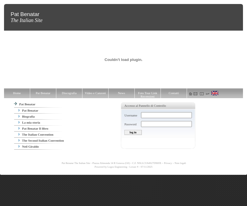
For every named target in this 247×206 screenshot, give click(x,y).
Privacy (168, 163)
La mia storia (29, 122)
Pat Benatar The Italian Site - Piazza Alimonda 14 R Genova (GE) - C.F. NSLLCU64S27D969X (111, 163)
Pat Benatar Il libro (33, 128)
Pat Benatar (24, 104)
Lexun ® (133, 166)
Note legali (180, 163)
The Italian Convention (35, 134)
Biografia (26, 116)
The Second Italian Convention (41, 140)
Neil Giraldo (28, 146)
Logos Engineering (117, 166)
